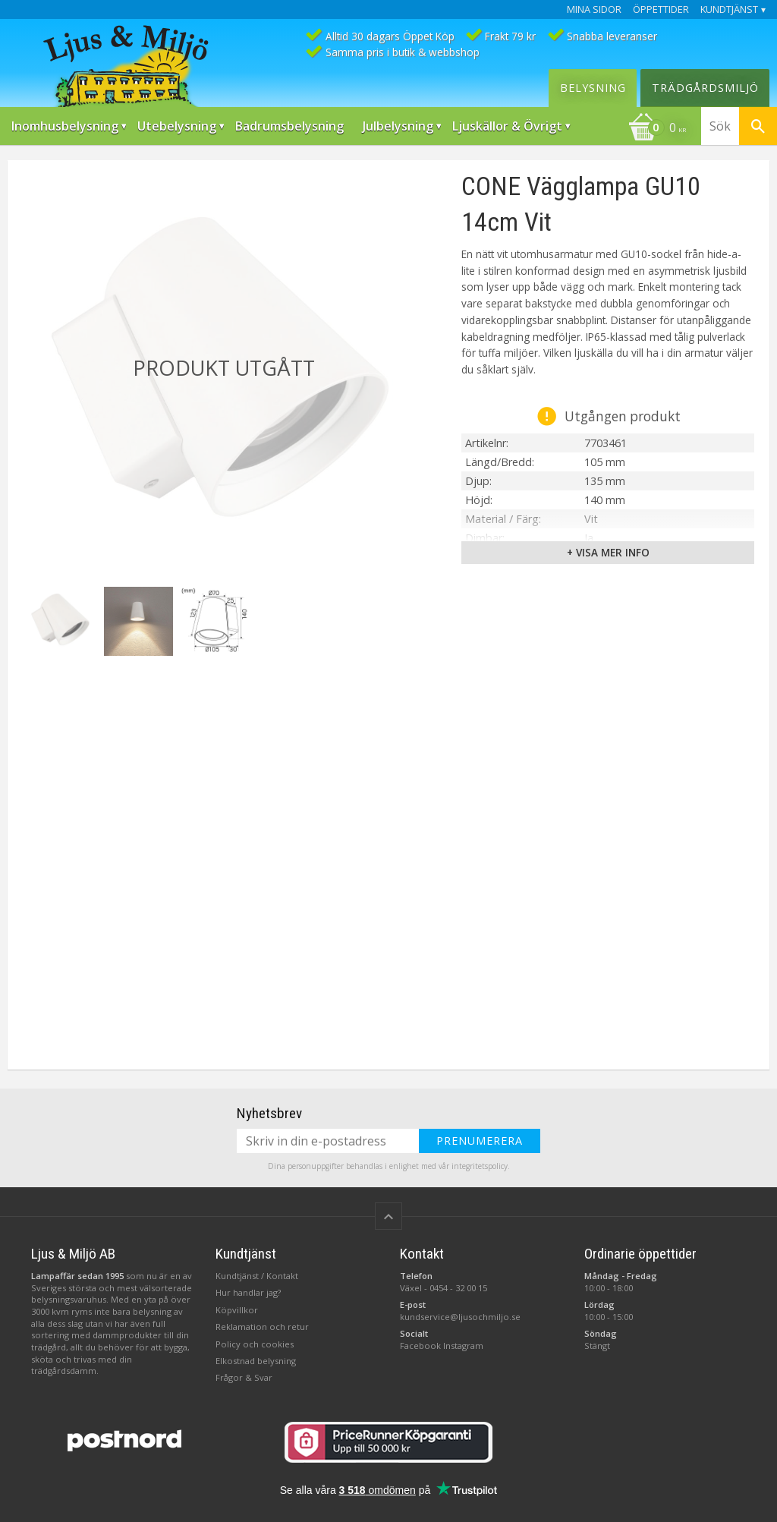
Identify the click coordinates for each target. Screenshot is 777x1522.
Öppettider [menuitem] (661, 9)
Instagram (463, 1345)
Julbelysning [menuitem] (398, 126)
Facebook (420, 1345)
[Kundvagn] (657, 129)
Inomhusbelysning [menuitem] (64, 126)
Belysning (593, 87)
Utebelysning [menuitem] (176, 126)
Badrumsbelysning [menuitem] (289, 126)
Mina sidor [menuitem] (594, 9)
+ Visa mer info (608, 552)
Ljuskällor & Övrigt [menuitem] (507, 126)
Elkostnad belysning (255, 1360)
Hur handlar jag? (248, 1292)
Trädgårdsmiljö (705, 87)
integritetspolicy (479, 1166)
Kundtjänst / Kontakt (256, 1275)
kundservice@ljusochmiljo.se (460, 1316)
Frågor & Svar (243, 1377)
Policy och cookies (254, 1344)
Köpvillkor (236, 1310)
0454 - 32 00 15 (458, 1288)
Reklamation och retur (262, 1326)
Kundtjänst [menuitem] (729, 9)
